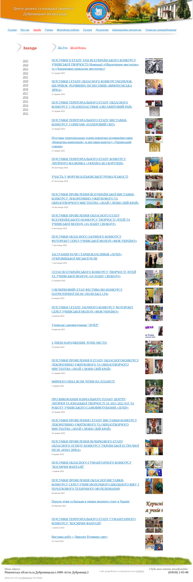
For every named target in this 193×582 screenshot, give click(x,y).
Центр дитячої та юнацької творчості (43, 11)
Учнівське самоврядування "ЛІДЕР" (75, 325)
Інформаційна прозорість (127, 29)
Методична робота (68, 29)
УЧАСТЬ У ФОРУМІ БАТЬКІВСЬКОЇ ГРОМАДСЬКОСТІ (90, 176)
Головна (12, 29)
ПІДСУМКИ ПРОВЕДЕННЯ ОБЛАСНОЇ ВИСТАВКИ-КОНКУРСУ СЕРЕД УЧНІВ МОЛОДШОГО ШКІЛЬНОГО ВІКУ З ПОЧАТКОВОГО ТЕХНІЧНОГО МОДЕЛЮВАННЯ (95, 484)
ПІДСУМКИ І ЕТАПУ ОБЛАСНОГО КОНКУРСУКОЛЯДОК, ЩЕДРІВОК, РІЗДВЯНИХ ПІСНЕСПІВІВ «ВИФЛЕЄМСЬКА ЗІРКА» (92, 85)
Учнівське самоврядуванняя (161, 29)
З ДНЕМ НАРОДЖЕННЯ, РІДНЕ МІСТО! (79, 342)
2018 (25, 89)
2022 (25, 73)
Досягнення (102, 29)
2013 (25, 109)
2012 (25, 113)
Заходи (37, 29)
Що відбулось (78, 47)
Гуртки (49, 29)
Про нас (25, 29)
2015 (25, 101)
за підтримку (25, 577)
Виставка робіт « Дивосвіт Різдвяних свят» (80, 536)
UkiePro (140, 571)
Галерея (87, 29)
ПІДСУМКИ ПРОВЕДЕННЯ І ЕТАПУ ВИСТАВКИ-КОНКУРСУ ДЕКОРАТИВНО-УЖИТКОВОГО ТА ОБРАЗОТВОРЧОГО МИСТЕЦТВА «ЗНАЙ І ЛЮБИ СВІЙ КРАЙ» (94, 424)
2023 (25, 69)
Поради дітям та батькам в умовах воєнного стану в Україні (90, 501)
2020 (25, 81)
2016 (25, 97)
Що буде (63, 47)
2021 (25, 77)
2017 (25, 93)
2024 (25, 65)
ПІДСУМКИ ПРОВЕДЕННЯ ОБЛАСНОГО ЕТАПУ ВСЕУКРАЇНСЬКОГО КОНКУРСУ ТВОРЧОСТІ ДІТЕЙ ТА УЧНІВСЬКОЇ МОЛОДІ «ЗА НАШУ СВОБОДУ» (91, 220)
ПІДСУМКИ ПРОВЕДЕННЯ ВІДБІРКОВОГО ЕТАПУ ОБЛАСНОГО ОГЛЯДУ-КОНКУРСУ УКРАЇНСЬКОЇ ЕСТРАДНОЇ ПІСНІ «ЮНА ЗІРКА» (95, 446)
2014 (25, 105)
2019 (25, 85)
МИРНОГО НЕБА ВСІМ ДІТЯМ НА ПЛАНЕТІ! (83, 381)
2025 (25, 61)
